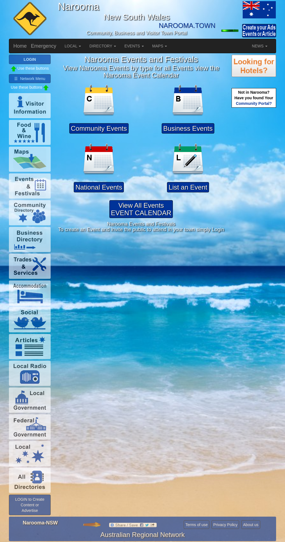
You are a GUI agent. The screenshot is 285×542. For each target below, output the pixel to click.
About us (250, 524)
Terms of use (196, 524)
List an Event (188, 187)
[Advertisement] (254, 196)
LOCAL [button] (73, 46)
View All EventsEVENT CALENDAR (141, 209)
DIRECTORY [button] (102, 46)
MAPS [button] (159, 46)
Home (20, 46)
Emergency (43, 46)
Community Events (99, 128)
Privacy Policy (225, 524)
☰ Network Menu (29, 78)
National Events (98, 187)
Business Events (188, 128)
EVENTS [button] (134, 46)
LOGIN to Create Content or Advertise (29, 505)
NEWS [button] (259, 46)
